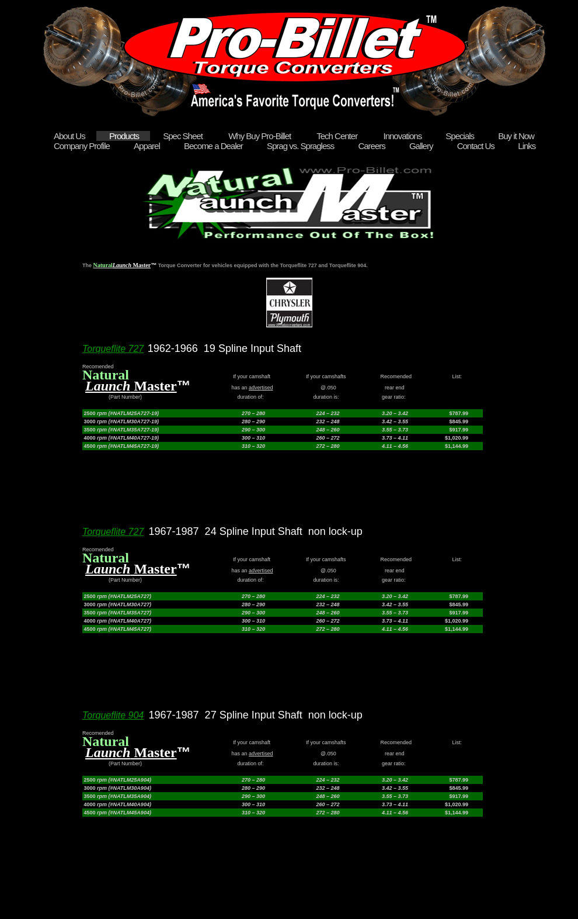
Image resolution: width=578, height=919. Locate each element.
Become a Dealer (214, 146)
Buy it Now (516, 136)
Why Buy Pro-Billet (260, 136)
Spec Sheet (183, 136)
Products (125, 136)
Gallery (422, 146)
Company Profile (83, 146)
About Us (70, 136)
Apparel (148, 146)
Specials (460, 136)
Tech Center (337, 136)
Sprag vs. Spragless (301, 146)
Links (526, 146)
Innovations (402, 136)
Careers (372, 146)
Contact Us (476, 146)
